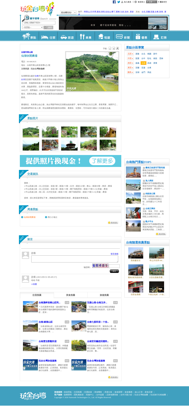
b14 (117, 48)
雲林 (161, 58)
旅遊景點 (68, 393)
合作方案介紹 (126, 396)
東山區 (30, 52)
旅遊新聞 (118, 393)
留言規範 (114, 254)
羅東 (118, 12)
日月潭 (93, 12)
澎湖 (161, 12)
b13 (113, 48)
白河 (23, 79)
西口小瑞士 (52, 217)
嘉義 (137, 63)
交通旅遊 (88, 393)
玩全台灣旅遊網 (37, 9)
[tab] (37, 296)
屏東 (155, 63)
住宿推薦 (78, 393)
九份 (122, 12)
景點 (29, 36)
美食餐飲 (98, 393)
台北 (143, 12)
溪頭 (98, 12)
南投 (155, 58)
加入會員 (127, 2)
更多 (132, 12)
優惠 (141, 36)
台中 (143, 58)
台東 (157, 12)
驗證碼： (88, 269)
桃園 (149, 54)
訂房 (160, 36)
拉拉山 (108, 12)
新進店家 (149, 393)
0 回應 (34, 285)
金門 (143, 72)
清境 (103, 12)
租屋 (104, 36)
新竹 (155, 54)
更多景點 (162, 234)
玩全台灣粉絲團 (141, 396)
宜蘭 (148, 12)
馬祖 (149, 72)
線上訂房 (139, 393)
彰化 (149, 58)
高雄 (149, 63)
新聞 (122, 36)
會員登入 (141, 2)
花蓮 (152, 12)
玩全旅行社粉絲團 (158, 396)
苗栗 (137, 58)
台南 (143, 63)
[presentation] (37, 296)
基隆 (137, 54)
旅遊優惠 (128, 393)
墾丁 (113, 12)
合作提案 (100, 396)
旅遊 (66, 36)
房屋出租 (108, 393)
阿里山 (87, 12)
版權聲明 (68, 396)
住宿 (48, 36)
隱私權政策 (79, 396)
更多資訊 (114, 222)
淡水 (127, 12)
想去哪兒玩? (66, 12)
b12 (110, 48)
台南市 (24, 52)
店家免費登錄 (112, 396)
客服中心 (90, 396)
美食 (85, 36)
